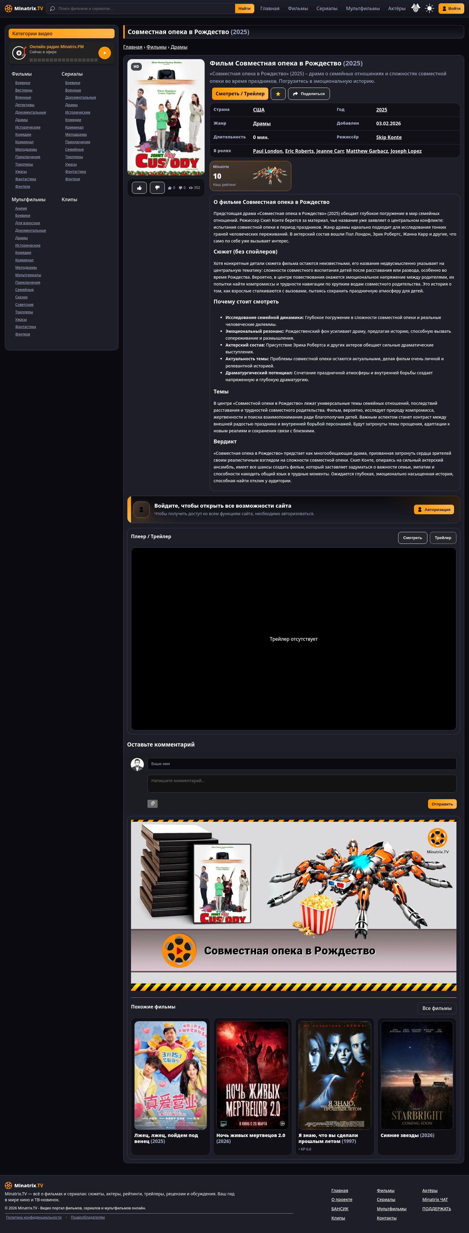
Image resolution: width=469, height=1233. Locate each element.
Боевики (22, 82)
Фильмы (298, 8)
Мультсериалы (28, 274)
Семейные (74, 149)
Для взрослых (27, 222)
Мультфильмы (363, 8)
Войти (451, 8)
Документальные (30, 112)
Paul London (268, 151)
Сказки (21, 297)
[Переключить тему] (429, 8)
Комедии (23, 134)
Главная (270, 8)
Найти (245, 8)
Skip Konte (389, 137)
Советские (24, 304)
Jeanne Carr (330, 151)
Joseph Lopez (406, 151)
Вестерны (23, 90)
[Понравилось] (139, 188)
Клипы (69, 199)
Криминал (24, 141)
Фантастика (25, 178)
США (258, 109)
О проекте (341, 1199)
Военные (23, 97)
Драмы (21, 119)
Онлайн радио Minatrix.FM (57, 46)
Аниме (21, 208)
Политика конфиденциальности (34, 1217)
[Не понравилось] (157, 188)
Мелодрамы (26, 149)
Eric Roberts (299, 151)
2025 (381, 109)
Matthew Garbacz (367, 151)
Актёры (397, 8)
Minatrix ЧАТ (435, 1199)
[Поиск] (150, 8)
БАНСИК (339, 1208)
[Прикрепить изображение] (152, 804)
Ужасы (21, 171)
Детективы (24, 104)
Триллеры (24, 164)
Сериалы (327, 8)
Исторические (27, 127)
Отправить (442, 804)
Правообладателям (88, 1217)
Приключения (27, 156)
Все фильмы (437, 1008)
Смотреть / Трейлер (240, 93)
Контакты (387, 1218)
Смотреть (412, 537)
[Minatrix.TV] (24, 8)
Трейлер (443, 537)
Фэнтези (22, 186)
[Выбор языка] (416, 8)
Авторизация (434, 509)
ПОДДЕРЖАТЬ (436, 1208)
